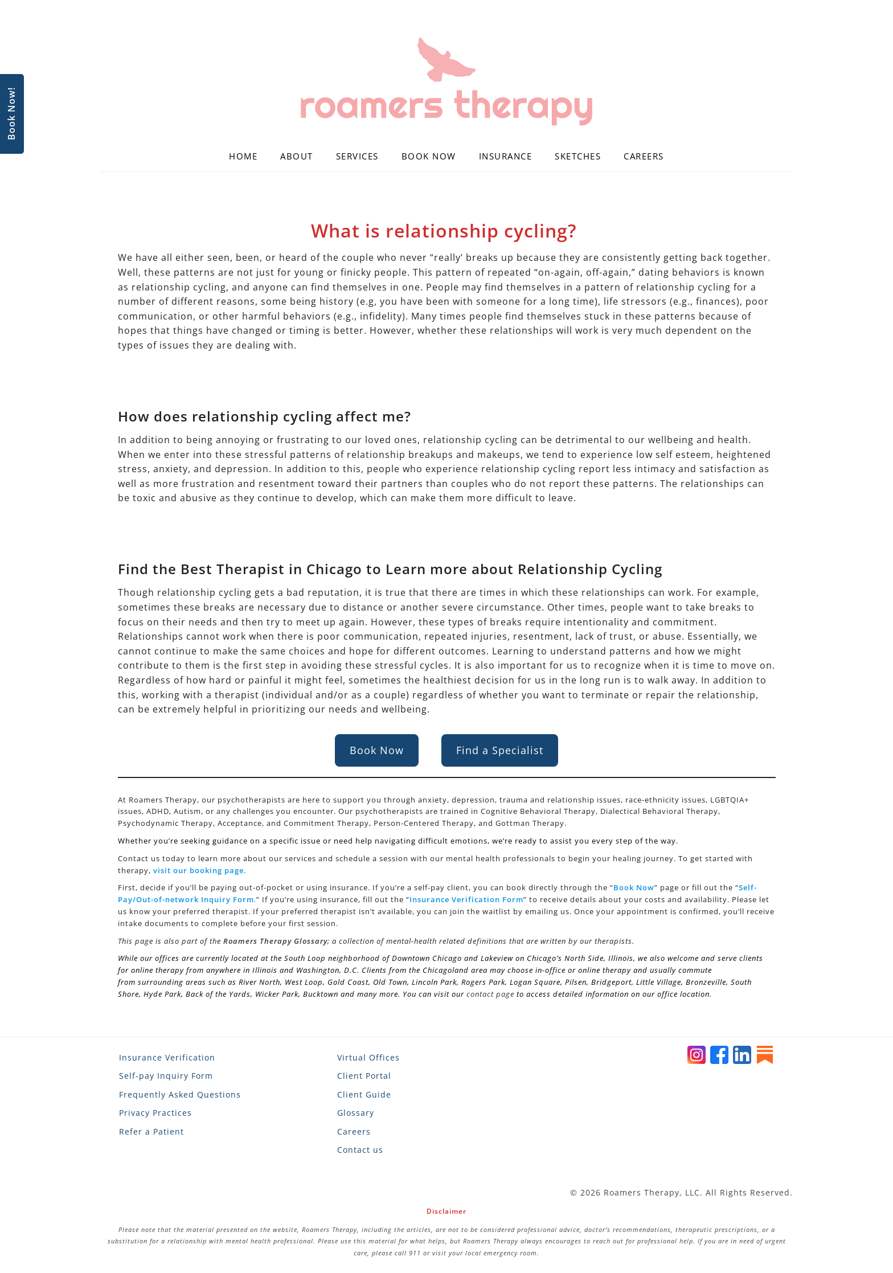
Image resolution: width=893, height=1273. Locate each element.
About (296, 156)
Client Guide (364, 1094)
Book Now (429, 156)
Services (357, 156)
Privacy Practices (155, 1112)
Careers (644, 156)
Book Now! (11, 114)
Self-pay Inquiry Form (166, 1075)
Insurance (505, 156)
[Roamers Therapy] (447, 82)
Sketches (578, 156)
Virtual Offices (368, 1057)
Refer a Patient (151, 1131)
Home (243, 156)
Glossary (355, 1112)
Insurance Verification (167, 1057)
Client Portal (364, 1075)
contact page (490, 994)
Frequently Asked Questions (180, 1094)
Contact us (360, 1149)
